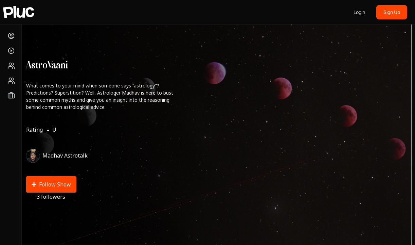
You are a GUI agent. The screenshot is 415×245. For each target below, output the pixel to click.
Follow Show (51, 184)
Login (359, 12)
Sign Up (391, 12)
